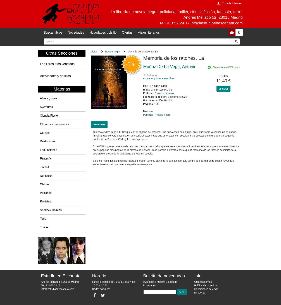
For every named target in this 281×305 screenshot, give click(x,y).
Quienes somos (203, 281)
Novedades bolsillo (102, 32)
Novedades (76, 32)
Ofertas (127, 32)
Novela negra (112, 51)
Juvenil (44, 167)
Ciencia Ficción (49, 115)
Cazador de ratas (164, 93)
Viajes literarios (149, 32)
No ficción (46, 175)
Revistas (45, 201)
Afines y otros (48, 98)
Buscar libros (53, 32)
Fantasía (45, 158)
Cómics (44, 132)
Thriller (44, 227)
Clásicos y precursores (54, 124)
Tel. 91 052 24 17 (50, 285)
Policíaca (46, 192)
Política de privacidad (206, 285)
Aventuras (46, 106)
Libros (94, 51)
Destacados (47, 141)
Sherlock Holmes (51, 210)
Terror (43, 218)
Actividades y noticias (55, 76)
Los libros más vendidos (57, 64)
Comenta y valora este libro (158, 78)
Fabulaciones (48, 149)
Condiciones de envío (206, 289)
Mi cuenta (199, 292)
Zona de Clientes (231, 3)
